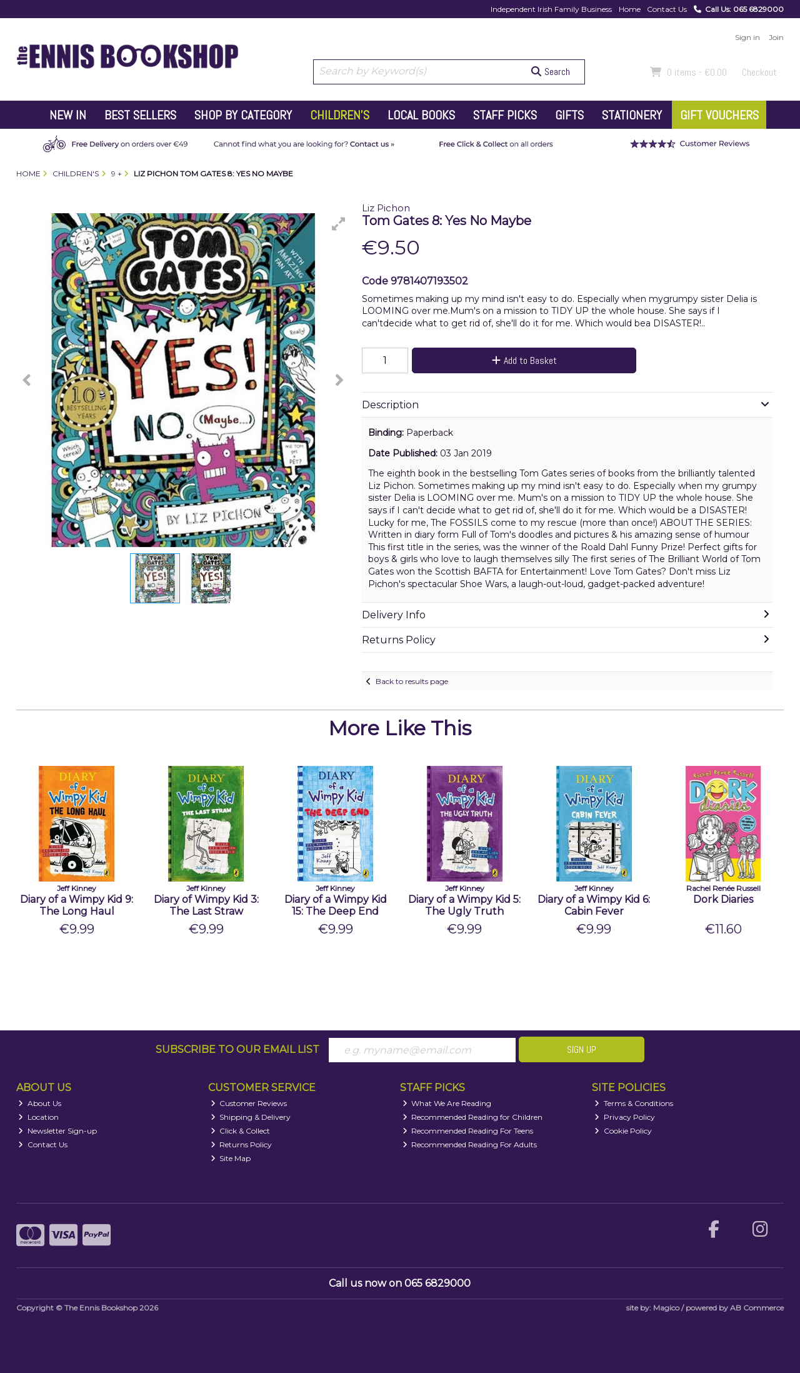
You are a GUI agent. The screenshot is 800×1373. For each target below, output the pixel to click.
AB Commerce (757, 1307)
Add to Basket (524, 360)
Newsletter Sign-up (57, 1130)
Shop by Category (243, 115)
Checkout (759, 72)
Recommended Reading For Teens (468, 1130)
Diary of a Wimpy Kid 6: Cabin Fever (594, 905)
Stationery (632, 115)
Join (776, 37)
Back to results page (412, 681)
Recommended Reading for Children (472, 1117)
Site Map (231, 1158)
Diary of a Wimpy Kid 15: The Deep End (335, 905)
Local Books (421, 115)
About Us (39, 1103)
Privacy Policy (624, 1117)
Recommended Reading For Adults (470, 1144)
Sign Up (581, 1049)
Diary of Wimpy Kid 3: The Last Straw (206, 905)
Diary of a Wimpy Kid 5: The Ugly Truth (464, 905)
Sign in (747, 37)
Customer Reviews (249, 1103)
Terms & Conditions (633, 1103)
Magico (666, 1307)
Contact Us (667, 9)
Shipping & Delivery (251, 1117)
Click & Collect (241, 1130)
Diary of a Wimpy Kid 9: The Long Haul (76, 905)
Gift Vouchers (719, 115)
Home (630, 9)
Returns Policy (241, 1144)
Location (38, 1117)
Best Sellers (140, 115)
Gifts (569, 115)
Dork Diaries (723, 899)
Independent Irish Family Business (551, 9)
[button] (339, 224)
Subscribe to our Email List (237, 1049)
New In (67, 115)
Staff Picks (505, 115)
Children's (339, 115)
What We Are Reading (447, 1103)
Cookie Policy (623, 1130)
